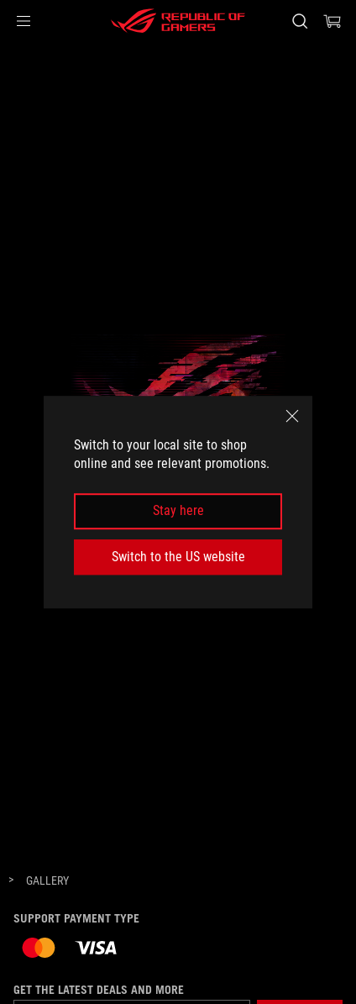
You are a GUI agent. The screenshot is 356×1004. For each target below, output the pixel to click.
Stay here (178, 511)
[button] (23, 21)
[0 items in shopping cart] (332, 21)
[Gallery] (47, 881)
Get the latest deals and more (98, 989)
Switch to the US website (178, 557)
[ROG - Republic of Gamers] (178, 21)
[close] (292, 416)
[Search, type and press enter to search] (299, 21)
